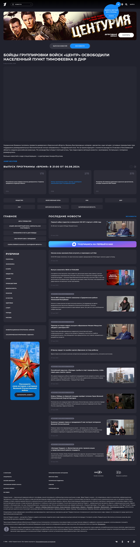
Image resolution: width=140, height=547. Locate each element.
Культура (9, 298)
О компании (7, 472)
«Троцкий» (89, 507)
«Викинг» (83, 507)
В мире (8, 269)
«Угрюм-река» (75, 507)
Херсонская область (53, 207)
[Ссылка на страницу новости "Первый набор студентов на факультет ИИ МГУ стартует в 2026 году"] (92, 229)
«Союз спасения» (65, 507)
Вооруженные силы (53, 200)
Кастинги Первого (9, 488)
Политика (9, 259)
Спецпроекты (8, 476)
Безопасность (11, 288)
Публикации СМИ (54, 488)
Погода (8, 312)
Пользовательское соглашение (58, 472)
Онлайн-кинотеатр (9, 480)
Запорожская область (86, 207)
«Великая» (96, 507)
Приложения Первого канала (12, 484)
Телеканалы (101, 524)
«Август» (38, 507)
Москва (9, 317)
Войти (132, 4)
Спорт (8, 308)
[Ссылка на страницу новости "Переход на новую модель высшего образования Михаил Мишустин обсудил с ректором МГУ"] (92, 331)
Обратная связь (53, 476)
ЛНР (19, 207)
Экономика (10, 264)
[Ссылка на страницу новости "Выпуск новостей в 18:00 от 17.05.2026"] (92, 277)
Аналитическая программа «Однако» (20, 334)
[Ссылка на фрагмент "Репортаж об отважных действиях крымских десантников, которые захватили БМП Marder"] (115, 182)
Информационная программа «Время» (20, 329)
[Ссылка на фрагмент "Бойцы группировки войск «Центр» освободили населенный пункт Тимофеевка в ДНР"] (70, 182)
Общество (19, 200)
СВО (87, 200)
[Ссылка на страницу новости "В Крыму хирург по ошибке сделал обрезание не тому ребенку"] (92, 354)
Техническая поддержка (56, 480)
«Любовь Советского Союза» (50, 507)
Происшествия (11, 283)
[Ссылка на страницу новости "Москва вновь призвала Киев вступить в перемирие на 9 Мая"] (92, 257)
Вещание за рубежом (121, 473)
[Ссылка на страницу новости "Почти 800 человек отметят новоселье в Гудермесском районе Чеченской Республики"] (92, 303)
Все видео (7, 492)
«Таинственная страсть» (117, 507)
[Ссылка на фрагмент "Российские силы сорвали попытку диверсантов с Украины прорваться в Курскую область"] (25, 182)
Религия (9, 293)
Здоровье (9, 303)
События (51, 484)
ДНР (120, 200)
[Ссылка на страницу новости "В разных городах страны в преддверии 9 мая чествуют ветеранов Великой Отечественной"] (92, 427)
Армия (8, 278)
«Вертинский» (104, 507)
